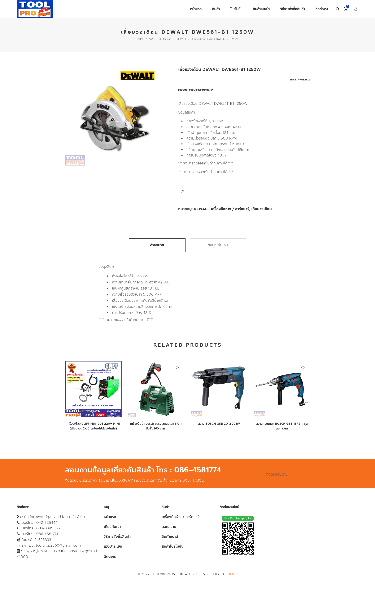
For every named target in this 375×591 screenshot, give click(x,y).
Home (140, 39)
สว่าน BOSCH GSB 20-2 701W (219, 424)
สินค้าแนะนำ (165, 39)
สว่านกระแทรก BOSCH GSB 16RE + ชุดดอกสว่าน (282, 426)
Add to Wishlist (182, 191)
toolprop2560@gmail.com (58, 545)
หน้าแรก (110, 517)
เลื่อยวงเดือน (261, 209)
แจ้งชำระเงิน (113, 546)
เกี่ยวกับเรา (112, 526)
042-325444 (46, 522)
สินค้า (151, 39)
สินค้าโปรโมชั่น (173, 546)
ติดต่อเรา (110, 556)
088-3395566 (48, 528)
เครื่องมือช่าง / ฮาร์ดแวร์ (230, 209)
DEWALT (181, 39)
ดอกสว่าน (169, 526)
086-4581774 (47, 534)
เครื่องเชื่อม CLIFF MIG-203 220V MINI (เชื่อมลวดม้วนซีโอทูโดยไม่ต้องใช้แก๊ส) (93, 426)
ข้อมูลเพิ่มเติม (218, 245)
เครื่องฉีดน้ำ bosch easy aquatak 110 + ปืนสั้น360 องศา (156, 426)
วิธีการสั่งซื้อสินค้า (117, 536)
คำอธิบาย (157, 245)
